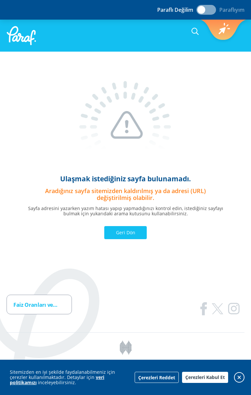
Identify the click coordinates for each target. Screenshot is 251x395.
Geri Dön (125, 232)
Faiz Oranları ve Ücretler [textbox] (42, 304)
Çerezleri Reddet (156, 377)
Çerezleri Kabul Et (205, 377)
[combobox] (39, 304)
